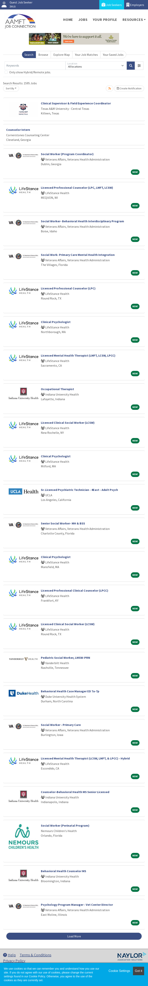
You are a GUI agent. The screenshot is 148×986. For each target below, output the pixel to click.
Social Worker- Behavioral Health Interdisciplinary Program (82, 221)
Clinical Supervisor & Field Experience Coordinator (76, 103)
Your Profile (105, 19)
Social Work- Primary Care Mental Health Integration (78, 255)
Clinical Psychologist (56, 322)
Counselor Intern (18, 130)
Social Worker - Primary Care (61, 725)
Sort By (10, 88)
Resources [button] (133, 19)
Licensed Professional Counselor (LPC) (68, 288)
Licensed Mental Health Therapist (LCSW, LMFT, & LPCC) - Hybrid (85, 758)
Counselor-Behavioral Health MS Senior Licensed (75, 792)
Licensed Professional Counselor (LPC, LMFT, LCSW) (77, 187)
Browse (43, 55)
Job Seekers (112, 4)
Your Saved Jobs (113, 55)
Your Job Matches (86, 55)
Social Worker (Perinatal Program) (65, 825)
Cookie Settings (119, 970)
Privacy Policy (14, 960)
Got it (138, 970)
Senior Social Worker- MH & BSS (63, 523)
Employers (135, 4)
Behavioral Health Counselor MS (63, 871)
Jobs (82, 19)
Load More (74, 936)
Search (28, 55)
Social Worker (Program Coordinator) (67, 154)
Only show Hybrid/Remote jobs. (30, 72)
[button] (139, 65)
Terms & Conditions (35, 954)
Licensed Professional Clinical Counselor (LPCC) (74, 590)
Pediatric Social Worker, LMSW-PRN (65, 658)
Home (68, 19)
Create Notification (129, 88)
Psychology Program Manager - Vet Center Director (77, 905)
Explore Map (61, 55)
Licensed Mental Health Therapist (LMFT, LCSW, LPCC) (78, 355)
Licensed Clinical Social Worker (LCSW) (68, 423)
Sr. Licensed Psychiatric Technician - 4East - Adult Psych (79, 490)
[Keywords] (35, 65)
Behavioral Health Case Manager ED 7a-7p (70, 691)
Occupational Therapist (57, 389)
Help (9, 954)
